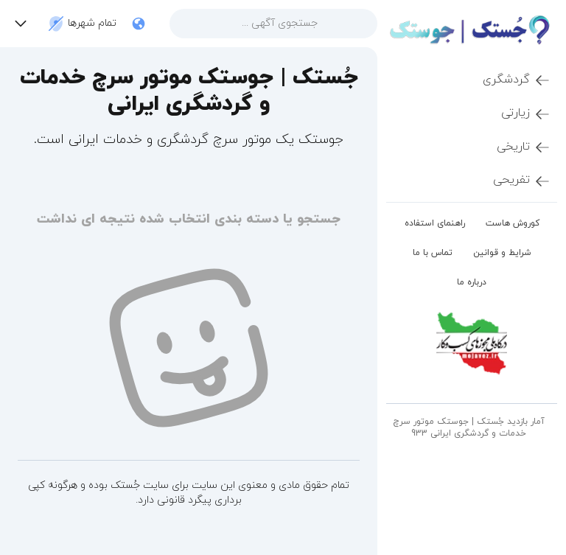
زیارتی (526, 113)
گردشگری (517, 80)
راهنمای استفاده (435, 223)
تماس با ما (433, 253)
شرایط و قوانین (502, 253)
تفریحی (522, 180)
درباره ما (471, 282)
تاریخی (524, 147)
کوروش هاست (512, 223)
